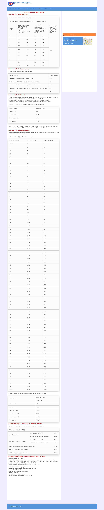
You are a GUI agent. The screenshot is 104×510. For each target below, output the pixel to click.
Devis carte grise (43, 9)
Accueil (10, 9)
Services (51, 9)
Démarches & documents (31, 9)
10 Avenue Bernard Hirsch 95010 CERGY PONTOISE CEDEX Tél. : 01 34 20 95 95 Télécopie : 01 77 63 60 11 (70, 41)
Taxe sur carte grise (18, 9)
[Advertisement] (33, 488)
